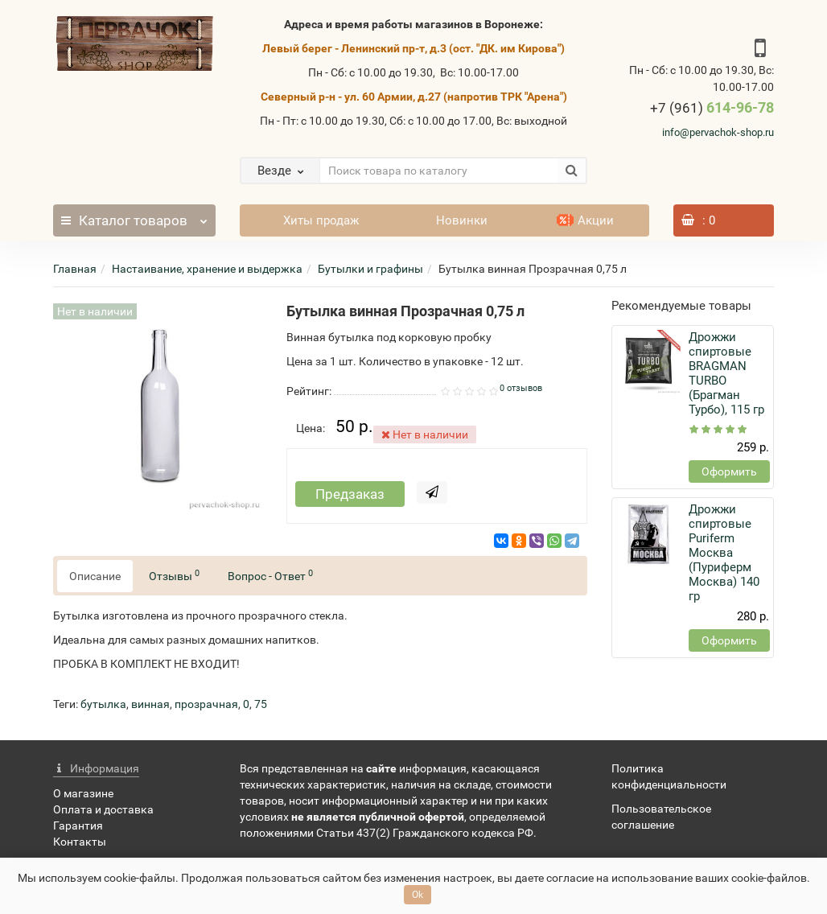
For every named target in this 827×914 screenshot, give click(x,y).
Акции (585, 220)
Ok (417, 894)
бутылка (103, 704)
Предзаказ (350, 494)
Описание (95, 576)
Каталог (134, 216)
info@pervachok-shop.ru (718, 132)
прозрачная (206, 704)
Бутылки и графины (370, 268)
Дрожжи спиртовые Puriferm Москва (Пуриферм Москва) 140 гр (724, 552)
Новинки (462, 220)
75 (260, 704)
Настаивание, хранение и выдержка (207, 268)
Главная (75, 268)
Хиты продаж (321, 220)
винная (150, 704)
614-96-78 (712, 107)
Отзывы (174, 575)
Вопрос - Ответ (270, 575)
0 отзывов (521, 388)
